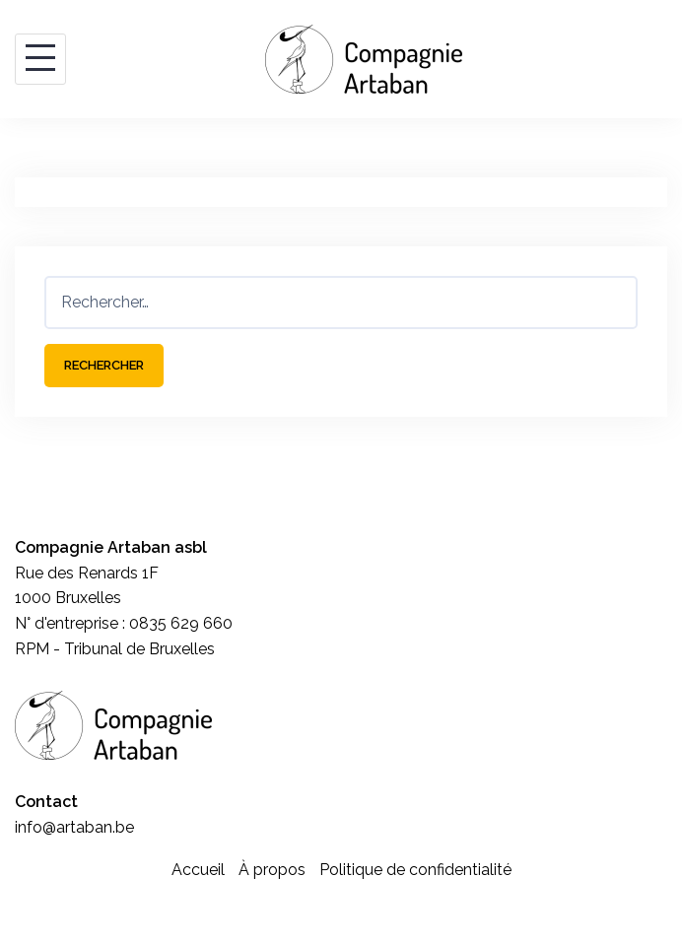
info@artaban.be (74, 827)
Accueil (198, 869)
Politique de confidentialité (415, 869)
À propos (272, 869)
